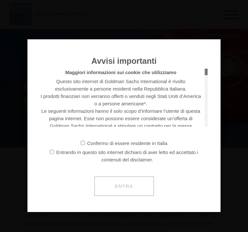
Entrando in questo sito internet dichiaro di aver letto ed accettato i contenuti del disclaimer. (124, 156)
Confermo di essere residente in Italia (124, 143)
